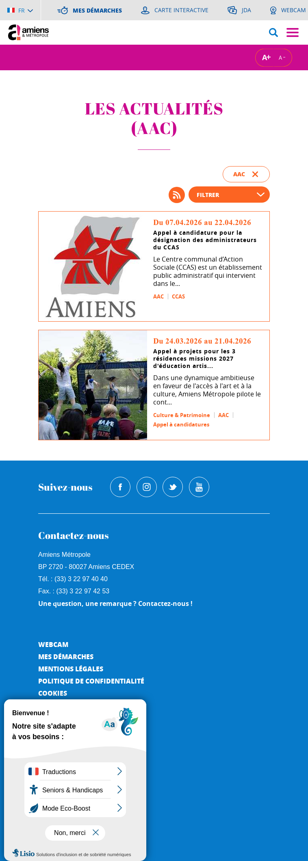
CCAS (178, 296)
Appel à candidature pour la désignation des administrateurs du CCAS (205, 240)
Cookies (52, 693)
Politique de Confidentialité (91, 681)
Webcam (53, 644)
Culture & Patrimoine (181, 415)
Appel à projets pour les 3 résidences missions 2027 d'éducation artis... (194, 359)
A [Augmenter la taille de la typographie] (264, 57)
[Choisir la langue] (20, 10)
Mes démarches (65, 656)
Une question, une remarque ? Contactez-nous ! (115, 603)
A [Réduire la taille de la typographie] (280, 57)
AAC (158, 296)
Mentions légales (70, 668)
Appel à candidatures (181, 424)
